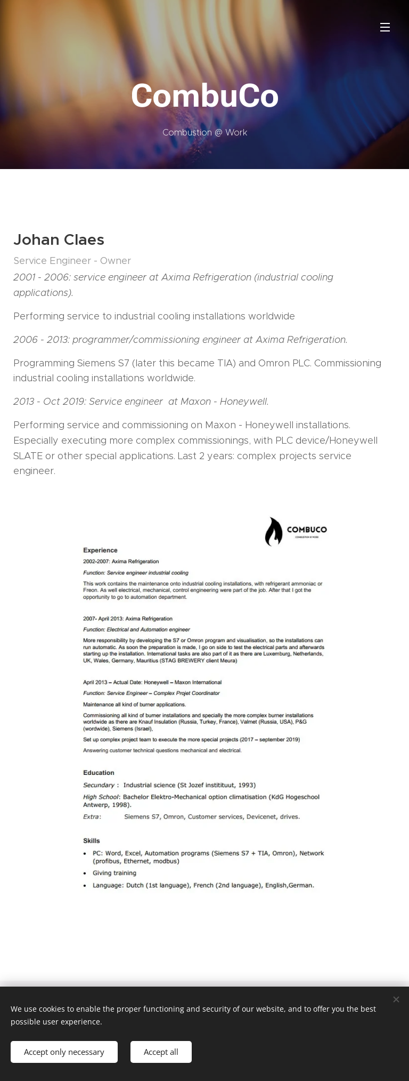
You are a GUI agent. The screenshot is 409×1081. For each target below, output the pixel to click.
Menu (385, 27)
